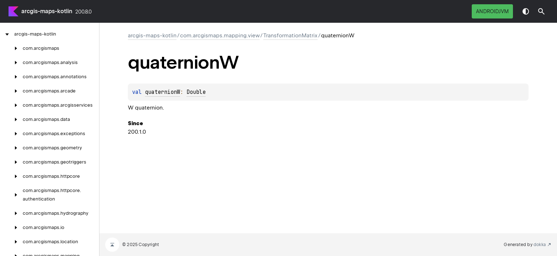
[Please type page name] (541, 11)
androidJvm (492, 11)
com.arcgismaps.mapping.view (220, 35)
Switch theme (526, 11)
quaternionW (162, 92)
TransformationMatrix (290, 35)
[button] (541, 11)
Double (196, 92)
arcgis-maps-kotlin (46, 11)
